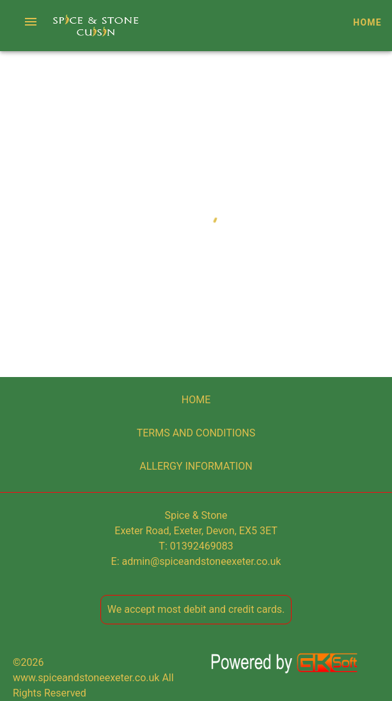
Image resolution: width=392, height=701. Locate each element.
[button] (30, 21)
